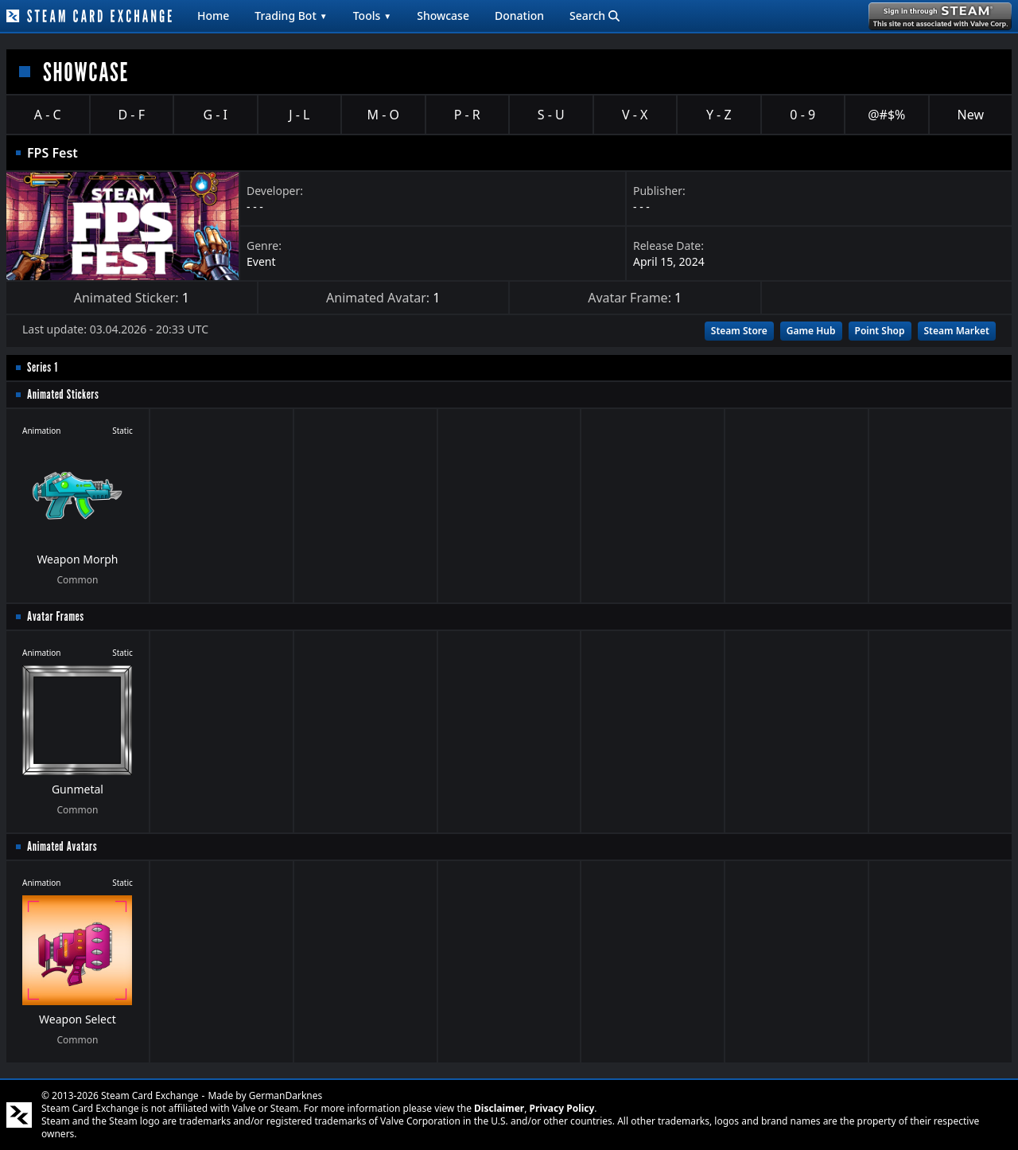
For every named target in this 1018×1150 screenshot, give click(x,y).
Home (213, 15)
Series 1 (42, 367)
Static (122, 430)
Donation (519, 15)
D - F (132, 114)
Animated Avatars (62, 846)
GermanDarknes (286, 1095)
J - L (299, 114)
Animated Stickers (63, 394)
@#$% (886, 114)
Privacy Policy (562, 1108)
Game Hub (811, 330)
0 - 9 (802, 114)
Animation (41, 430)
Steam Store (739, 330)
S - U (551, 114)
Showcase (443, 15)
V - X (634, 114)
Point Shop (880, 330)
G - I (215, 114)
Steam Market (956, 330)
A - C (47, 114)
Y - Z (719, 114)
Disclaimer (499, 1108)
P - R (467, 114)
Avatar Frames (55, 616)
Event (261, 261)
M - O (383, 114)
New (971, 114)
